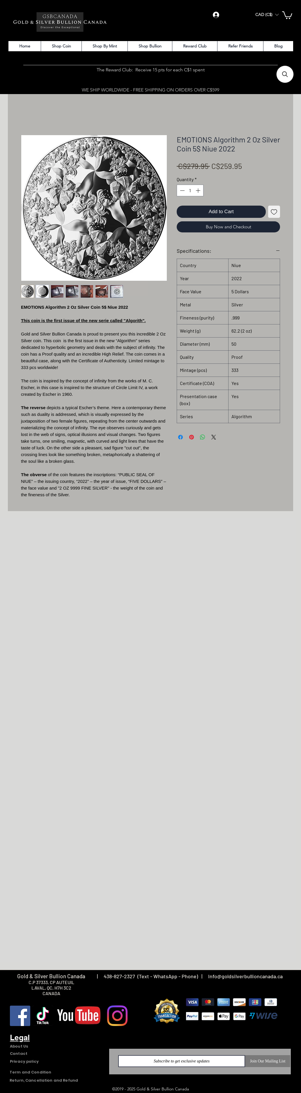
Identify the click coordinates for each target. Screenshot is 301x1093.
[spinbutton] (190, 190)
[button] (267, 15)
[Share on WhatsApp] (202, 437)
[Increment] (198, 190)
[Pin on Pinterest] (191, 437)
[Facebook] (20, 1016)
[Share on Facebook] (180, 437)
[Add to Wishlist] (274, 212)
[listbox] (267, 15)
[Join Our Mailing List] (267, 1061)
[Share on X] (213, 437)
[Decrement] (182, 190)
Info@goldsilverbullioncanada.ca (245, 976)
